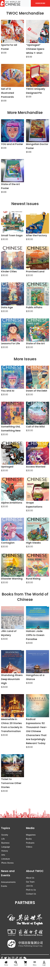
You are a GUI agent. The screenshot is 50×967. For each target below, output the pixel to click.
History (4, 851)
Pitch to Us (31, 890)
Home (6, 963)
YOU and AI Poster (12, 144)
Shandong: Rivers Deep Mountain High (12, 679)
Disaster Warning (12, 578)
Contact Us (31, 894)
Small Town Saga (12, 235)
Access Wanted (35, 466)
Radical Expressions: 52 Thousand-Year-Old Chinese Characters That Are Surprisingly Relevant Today (36, 731)
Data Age (7, 307)
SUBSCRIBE (40, 3)
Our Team (30, 882)
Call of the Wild (35, 426)
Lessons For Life (10, 343)
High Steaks (33, 542)
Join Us (29, 886)
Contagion (8, 542)
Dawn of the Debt (36, 390)
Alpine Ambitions (11, 502)
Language (5, 847)
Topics (5, 828)
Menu (34, 963)
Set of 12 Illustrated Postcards (7, 93)
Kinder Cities (9, 271)
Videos (29, 847)
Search (16, 963)
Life (3, 839)
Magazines (31, 835)
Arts (3, 855)
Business (5, 843)
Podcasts (30, 843)
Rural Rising (33, 578)
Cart (25, 963)
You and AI (7, 390)
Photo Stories (7, 863)
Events (4, 886)
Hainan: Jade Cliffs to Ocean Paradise (35, 635)
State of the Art (35, 343)
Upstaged (7, 466)
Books (29, 839)
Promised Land (35, 271)
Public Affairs (34, 307)
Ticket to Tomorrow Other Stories (11, 783)
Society (4, 835)
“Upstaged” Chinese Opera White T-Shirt (35, 49)
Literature (5, 859)
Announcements (8, 882)
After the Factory (36, 235)
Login (44, 963)
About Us (30, 878)
